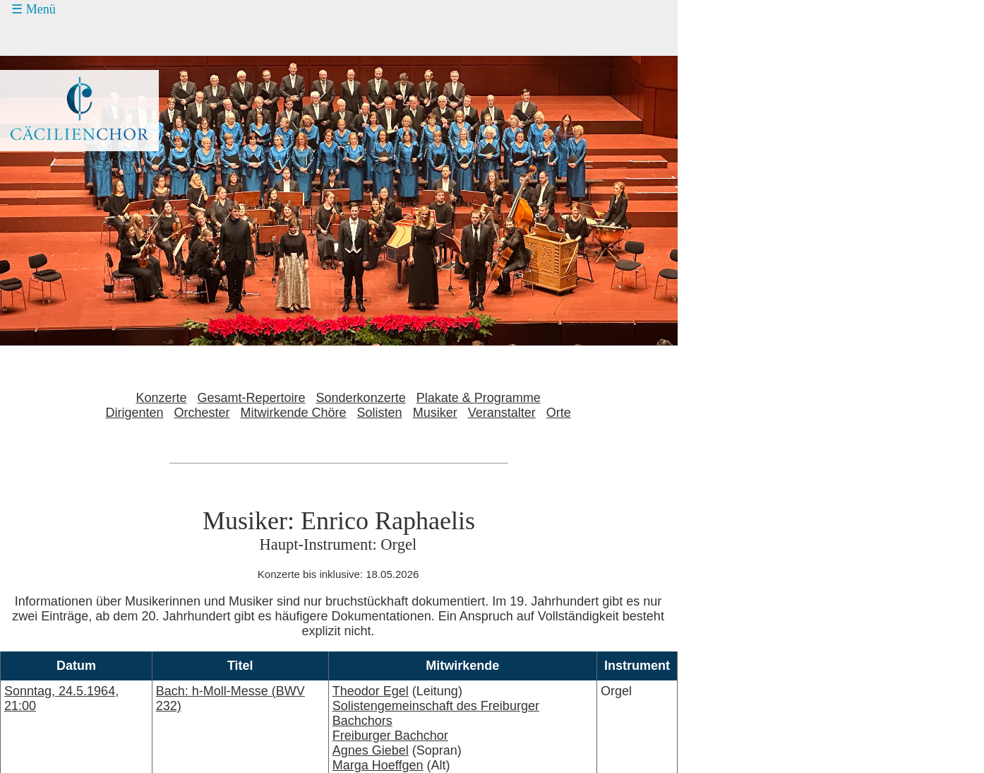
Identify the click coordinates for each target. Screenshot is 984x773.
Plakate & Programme (478, 398)
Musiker (435, 413)
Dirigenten (134, 413)
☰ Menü (33, 9)
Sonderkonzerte (361, 398)
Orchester (201, 413)
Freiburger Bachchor (390, 735)
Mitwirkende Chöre (294, 413)
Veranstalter (502, 413)
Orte (558, 413)
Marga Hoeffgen (378, 765)
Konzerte (161, 398)
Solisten (379, 413)
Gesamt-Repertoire (252, 398)
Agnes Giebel (370, 750)
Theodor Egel (370, 691)
